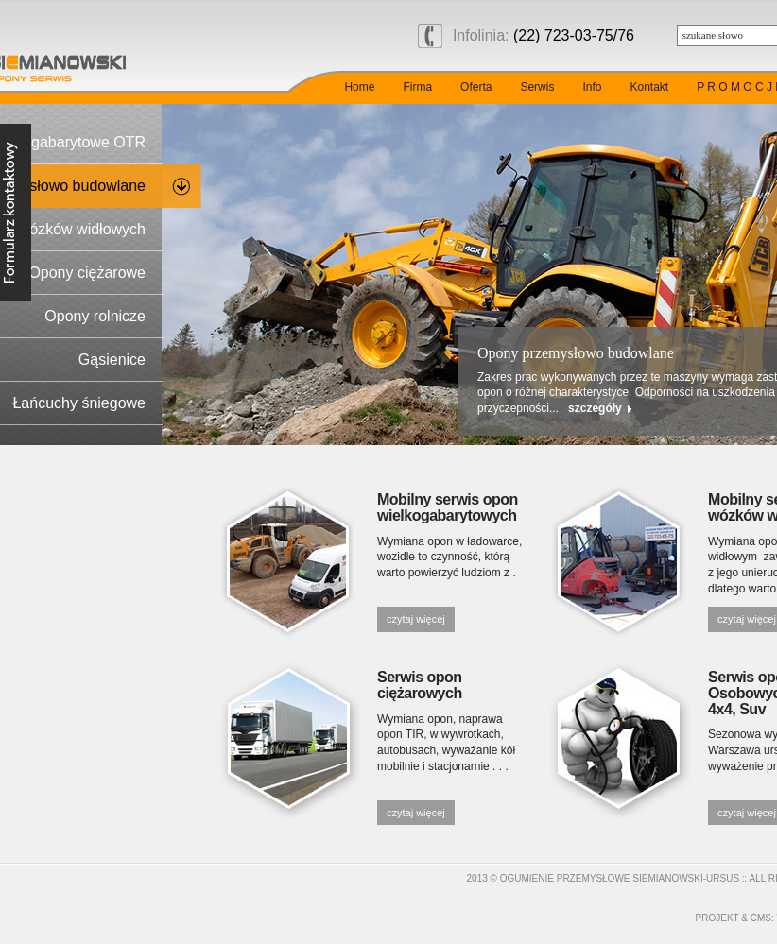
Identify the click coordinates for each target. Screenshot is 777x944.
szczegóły (595, 408)
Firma (417, 87)
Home (359, 87)
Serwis (537, 87)
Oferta (476, 87)
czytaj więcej (416, 619)
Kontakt (649, 87)
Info (591, 87)
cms (761, 918)
